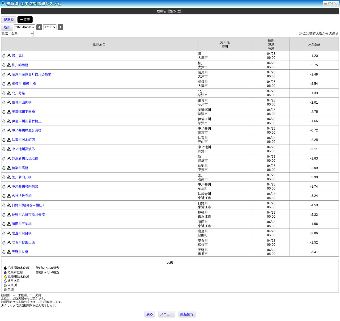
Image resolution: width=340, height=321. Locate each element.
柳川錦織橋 (20, 65)
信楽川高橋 (20, 168)
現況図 (9, 19)
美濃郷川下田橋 (23, 112)
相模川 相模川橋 (24, 83)
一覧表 (25, 19)
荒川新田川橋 (22, 177)
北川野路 (18, 93)
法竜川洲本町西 (23, 140)
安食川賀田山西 (23, 242)
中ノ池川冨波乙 (23, 149)
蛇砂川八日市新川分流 (28, 214)
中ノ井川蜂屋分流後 (27, 130)
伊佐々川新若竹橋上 (27, 121)
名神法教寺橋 (22, 196)
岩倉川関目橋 (22, 233)
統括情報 (187, 314)
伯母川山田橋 (22, 102)
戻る (149, 314)
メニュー (166, 314)
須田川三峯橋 (22, 224)
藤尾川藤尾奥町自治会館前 (31, 74)
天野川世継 (20, 252)
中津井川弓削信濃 (25, 186)
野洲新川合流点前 (25, 158)
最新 (7, 27)
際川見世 (18, 55)
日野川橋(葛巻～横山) (28, 205)
